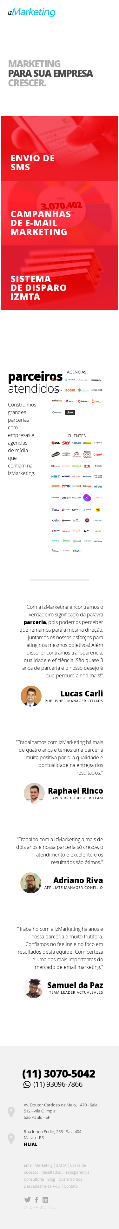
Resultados (51, 1172)
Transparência (76, 1172)
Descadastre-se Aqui (42, 1186)
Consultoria (34, 1179)
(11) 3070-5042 (58, 1073)
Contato (71, 1186)
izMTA (61, 1165)
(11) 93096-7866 (58, 1084)
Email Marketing (38, 1165)
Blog (51, 1179)
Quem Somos (70, 1179)
